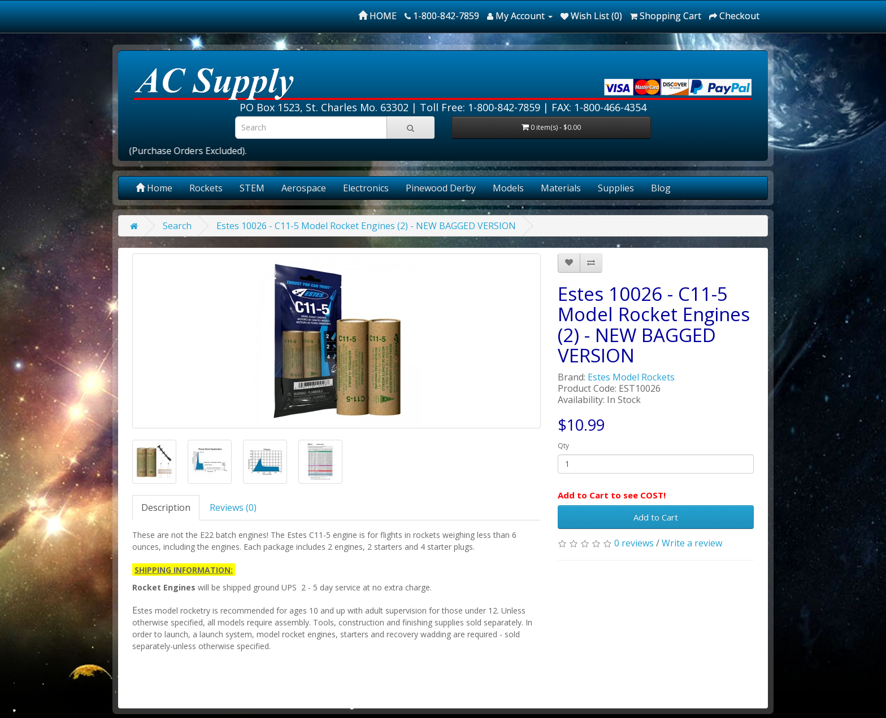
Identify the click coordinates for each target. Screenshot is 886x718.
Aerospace (303, 188)
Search (177, 226)
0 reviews (634, 543)
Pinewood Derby (441, 188)
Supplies (616, 188)
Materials (561, 188)
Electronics (366, 188)
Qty (563, 445)
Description (165, 507)
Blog (661, 188)
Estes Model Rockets (631, 377)
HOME (377, 16)
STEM (252, 188)
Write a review (692, 543)
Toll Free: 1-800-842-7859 (480, 107)
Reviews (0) (233, 507)
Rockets (206, 188)
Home (154, 188)
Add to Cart (655, 517)
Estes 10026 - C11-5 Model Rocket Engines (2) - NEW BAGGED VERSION (366, 226)
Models (508, 188)
